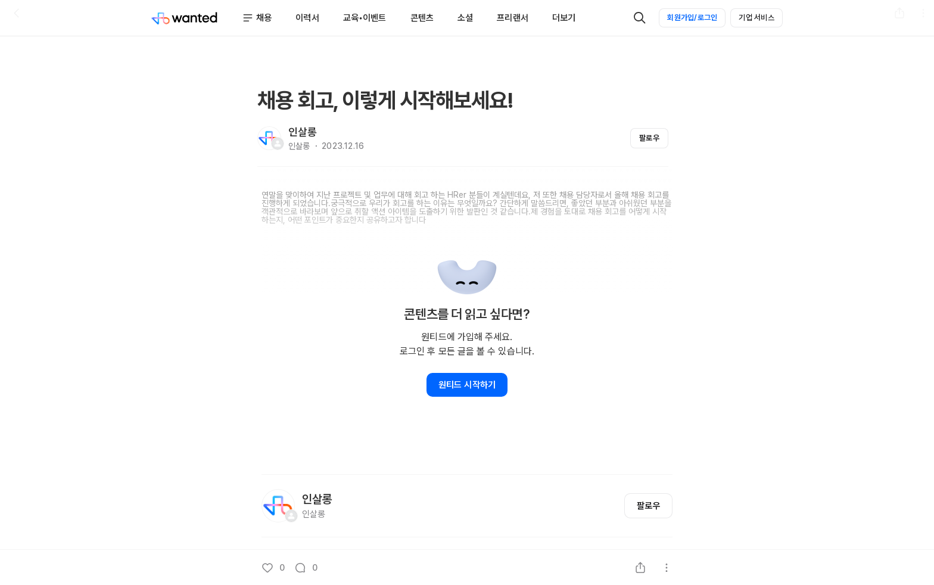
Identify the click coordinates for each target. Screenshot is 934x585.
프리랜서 (512, 18)
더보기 (563, 18)
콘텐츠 (422, 18)
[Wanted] (184, 17)
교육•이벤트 (365, 18)
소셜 (465, 18)
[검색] (640, 18)
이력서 (307, 18)
